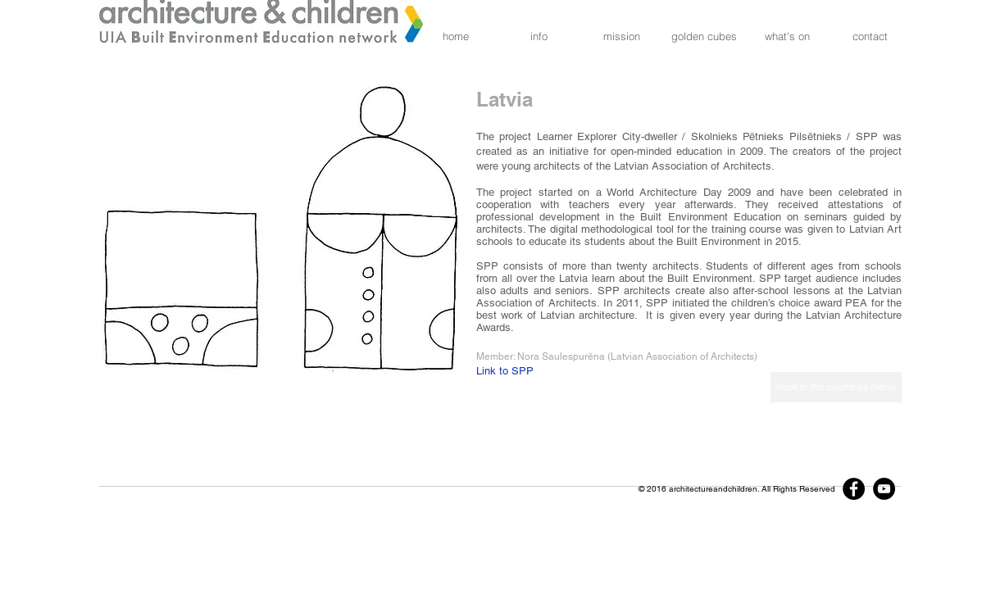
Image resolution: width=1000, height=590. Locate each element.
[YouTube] (884, 489)
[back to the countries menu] (836, 387)
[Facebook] (854, 489)
